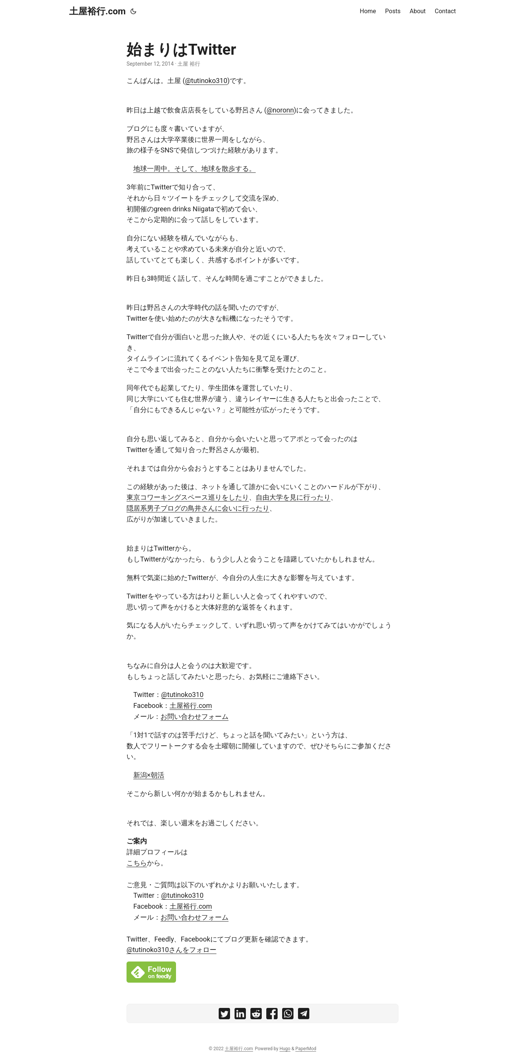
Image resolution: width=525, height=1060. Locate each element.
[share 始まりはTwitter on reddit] (256, 1015)
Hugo (284, 1048)
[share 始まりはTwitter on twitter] (224, 1015)
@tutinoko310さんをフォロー (171, 950)
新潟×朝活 (148, 775)
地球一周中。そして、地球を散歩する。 (194, 168)
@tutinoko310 (206, 81)
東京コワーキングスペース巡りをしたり (188, 497)
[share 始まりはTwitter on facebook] (272, 1015)
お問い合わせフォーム (195, 716)
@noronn (280, 110)
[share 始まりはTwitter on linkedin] (240, 1015)
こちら (137, 863)
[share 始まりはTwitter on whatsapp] (287, 1015)
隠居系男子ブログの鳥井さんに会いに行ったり (198, 508)
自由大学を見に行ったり (293, 497)
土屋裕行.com (97, 11)
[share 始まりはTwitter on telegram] (303, 1015)
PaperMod (305, 1048)
